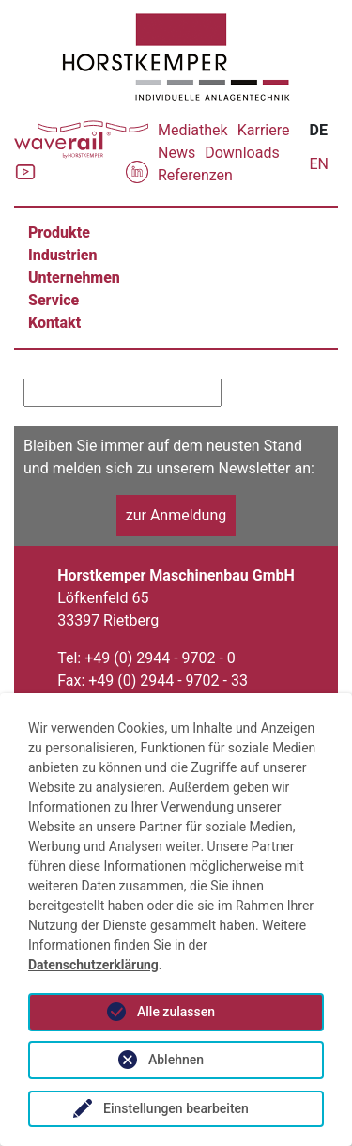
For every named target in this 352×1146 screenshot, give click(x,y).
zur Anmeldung (176, 515)
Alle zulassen (176, 1011)
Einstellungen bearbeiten (176, 1108)
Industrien (62, 255)
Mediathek (193, 130)
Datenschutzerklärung (93, 964)
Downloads (242, 153)
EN (319, 164)
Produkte (59, 232)
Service (53, 300)
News (176, 153)
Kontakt (54, 323)
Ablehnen (176, 1059)
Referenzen (195, 175)
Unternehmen (74, 277)
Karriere (263, 130)
